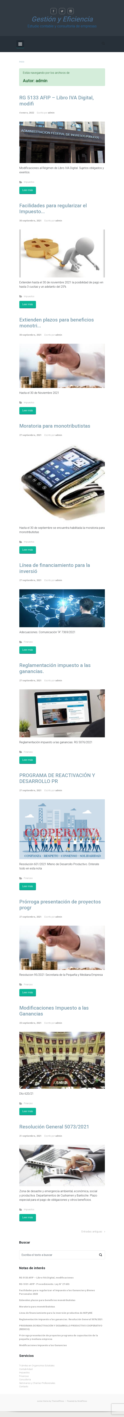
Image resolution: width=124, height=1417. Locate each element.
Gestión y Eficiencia (62, 19)
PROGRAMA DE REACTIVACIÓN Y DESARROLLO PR (57, 778)
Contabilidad (26, 1369)
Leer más (27, 190)
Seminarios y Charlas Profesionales (37, 1383)
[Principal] (20, 44)
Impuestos (29, 182)
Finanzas (28, 641)
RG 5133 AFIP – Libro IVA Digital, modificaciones (46, 1277)
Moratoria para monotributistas (54, 426)
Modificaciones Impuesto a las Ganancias (43, 1345)
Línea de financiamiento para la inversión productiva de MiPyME (55, 1313)
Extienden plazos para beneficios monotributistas (47, 1300)
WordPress (82, 1401)
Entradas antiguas (91, 1231)
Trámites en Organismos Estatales (37, 1365)
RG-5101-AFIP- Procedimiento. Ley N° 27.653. (44, 1284)
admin (51, 112)
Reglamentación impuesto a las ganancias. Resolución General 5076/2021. (61, 1319)
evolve (39, 1401)
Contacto (23, 1386)
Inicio (21, 61)
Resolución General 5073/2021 (54, 1127)
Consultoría (25, 1379)
